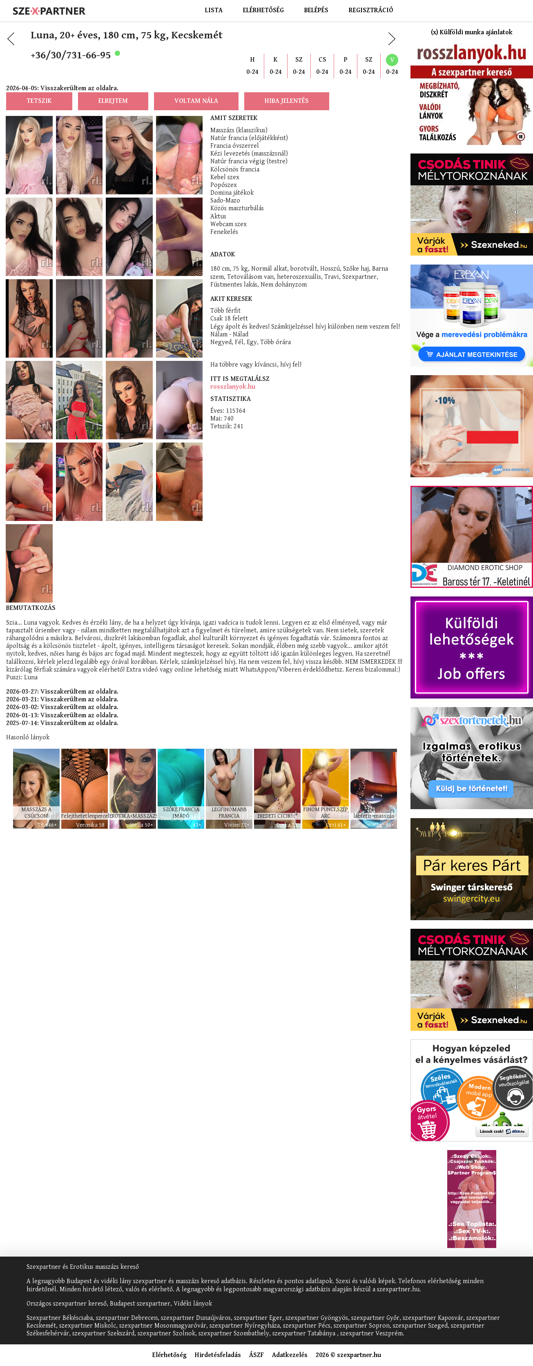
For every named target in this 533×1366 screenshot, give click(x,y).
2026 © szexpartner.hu (348, 1355)
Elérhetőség (263, 10)
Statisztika (230, 399)
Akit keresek (231, 299)
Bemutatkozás (31, 608)
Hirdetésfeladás (218, 1355)
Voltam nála (196, 101)
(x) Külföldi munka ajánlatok (472, 32)
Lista (214, 10)
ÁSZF (256, 1355)
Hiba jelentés (287, 101)
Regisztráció (371, 10)
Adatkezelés (290, 1355)
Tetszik (39, 101)
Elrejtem (113, 101)
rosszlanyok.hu (232, 387)
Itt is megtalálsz (240, 379)
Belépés (316, 10)
